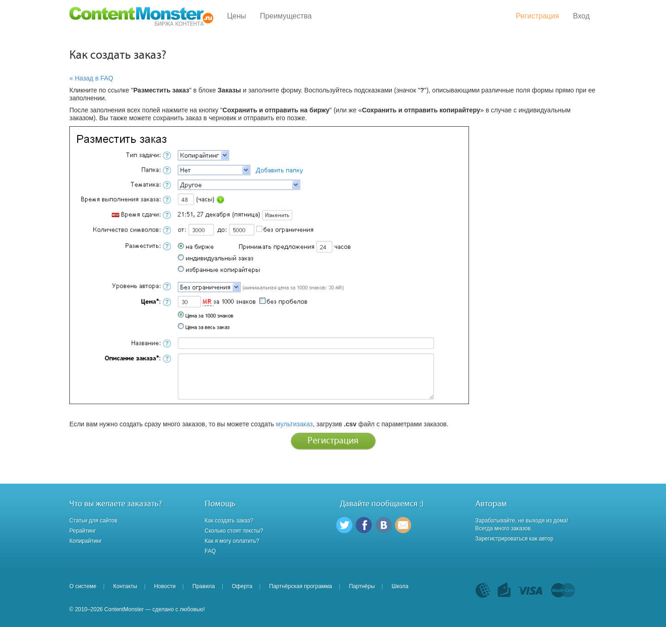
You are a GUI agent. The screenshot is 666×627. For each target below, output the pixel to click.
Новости (164, 586)
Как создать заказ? (229, 520)
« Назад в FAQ (91, 78)
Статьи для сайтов (93, 520)
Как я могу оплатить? (232, 541)
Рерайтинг (82, 531)
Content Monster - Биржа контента (141, 16)
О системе (82, 586)
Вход (581, 16)
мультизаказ (294, 424)
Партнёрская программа (300, 586)
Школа (400, 586)
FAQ (210, 551)
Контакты (125, 586)
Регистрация (537, 16)
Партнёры (362, 586)
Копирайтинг (85, 541)
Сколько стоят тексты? (234, 531)
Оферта (242, 586)
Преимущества (286, 16)
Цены (236, 16)
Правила (203, 586)
